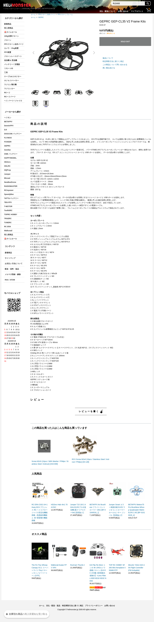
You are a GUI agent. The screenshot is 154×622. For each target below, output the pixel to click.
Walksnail (8, 231)
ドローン (7, 40)
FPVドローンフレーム (65, 14)
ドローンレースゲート (13, 56)
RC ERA (7, 227)
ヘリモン (7, 118)
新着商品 (7, 24)
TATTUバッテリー (11, 198)
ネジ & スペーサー (11, 80)
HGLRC (7, 166)
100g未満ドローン (11, 36)
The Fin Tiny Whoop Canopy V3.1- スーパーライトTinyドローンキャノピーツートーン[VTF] (40, 575)
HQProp (7, 170)
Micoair (7, 178)
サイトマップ (10, 258)
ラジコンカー (9, 89)
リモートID (8, 68)
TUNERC (7, 223)
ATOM (12, 280)
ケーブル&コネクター (12, 76)
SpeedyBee (9, 194)
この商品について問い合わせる (115, 65)
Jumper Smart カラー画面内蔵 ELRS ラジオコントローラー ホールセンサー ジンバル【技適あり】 (117, 514)
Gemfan (7, 150)
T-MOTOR (8, 206)
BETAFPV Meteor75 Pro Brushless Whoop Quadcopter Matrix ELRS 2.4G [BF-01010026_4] (136, 514)
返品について (108, 58)
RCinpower (8, 190)
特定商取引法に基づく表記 (113, 61)
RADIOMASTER (10, 186)
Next (93, 52)
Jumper (7, 174)
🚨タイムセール (10, 32)
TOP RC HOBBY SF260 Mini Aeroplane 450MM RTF (117, 572)
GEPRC (41, 17)
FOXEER (7, 142)
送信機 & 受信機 (10, 60)
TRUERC (7, 218)
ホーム (33, 14)
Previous (34, 52)
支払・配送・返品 (53, 611)
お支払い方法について (13, 263)
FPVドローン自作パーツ (46, 14)
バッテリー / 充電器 (12, 64)
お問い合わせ (123, 11)
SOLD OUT (125, 41)
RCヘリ (7, 93)
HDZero (7, 162)
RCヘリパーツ (10, 97)
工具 (6, 72)
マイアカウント (137, 11)
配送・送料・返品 (12, 269)
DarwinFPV (8, 126)
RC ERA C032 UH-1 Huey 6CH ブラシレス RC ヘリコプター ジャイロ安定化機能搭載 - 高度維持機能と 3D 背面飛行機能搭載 (40, 517)
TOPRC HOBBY (10, 214)
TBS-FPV (8, 202)
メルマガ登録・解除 (13, 274)
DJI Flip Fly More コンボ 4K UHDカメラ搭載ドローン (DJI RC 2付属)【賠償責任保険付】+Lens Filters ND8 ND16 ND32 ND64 (98, 578)
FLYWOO (8, 138)
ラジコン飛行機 (10, 85)
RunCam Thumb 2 (77, 570)
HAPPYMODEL (10, 158)
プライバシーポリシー (94, 611)
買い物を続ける (109, 68)
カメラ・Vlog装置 (11, 48)
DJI (5, 130)
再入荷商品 (8, 28)
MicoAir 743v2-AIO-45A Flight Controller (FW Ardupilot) (136, 572)
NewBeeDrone (10, 182)
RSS (6, 280)
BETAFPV (8, 122)
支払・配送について (107, 11)
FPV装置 (7, 52)
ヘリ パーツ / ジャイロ (13, 101)
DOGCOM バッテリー (13, 134)
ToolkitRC (8, 210)
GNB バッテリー (10, 154)
